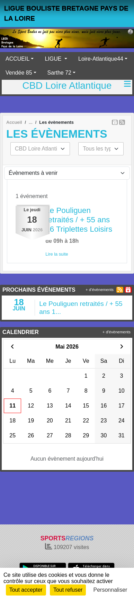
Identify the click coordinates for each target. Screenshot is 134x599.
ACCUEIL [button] (17, 59)
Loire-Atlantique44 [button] (100, 59)
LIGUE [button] (54, 59)
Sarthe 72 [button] (59, 73)
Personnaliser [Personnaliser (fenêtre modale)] (110, 590)
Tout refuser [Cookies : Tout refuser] (67, 590)
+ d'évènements (100, 290)
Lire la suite (56, 254)
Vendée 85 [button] (19, 73)
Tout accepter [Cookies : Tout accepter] (26, 590)
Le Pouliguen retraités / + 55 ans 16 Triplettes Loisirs (78, 219)
